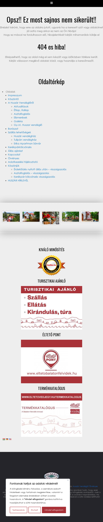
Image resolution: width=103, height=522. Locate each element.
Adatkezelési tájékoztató (23, 161)
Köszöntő (13, 99)
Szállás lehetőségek (19, 132)
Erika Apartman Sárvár (27, 143)
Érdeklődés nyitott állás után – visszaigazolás (40, 169)
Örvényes (13, 158)
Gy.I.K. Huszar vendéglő (28, 124)
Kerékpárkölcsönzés (20, 147)
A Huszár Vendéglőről (21, 102)
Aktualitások (21, 106)
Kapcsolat (14, 154)
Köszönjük (13, 165)
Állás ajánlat (15, 150)
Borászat (13, 128)
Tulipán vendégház (25, 139)
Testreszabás (18, 510)
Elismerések (20, 117)
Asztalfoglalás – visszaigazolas (31, 173)
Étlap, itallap (21, 110)
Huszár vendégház (25, 136)
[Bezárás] (68, 480)
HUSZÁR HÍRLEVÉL (18, 180)
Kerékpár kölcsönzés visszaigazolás (34, 176)
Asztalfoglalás (22, 113)
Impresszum (15, 95)
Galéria (18, 121)
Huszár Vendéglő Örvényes (85, 486)
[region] (38, 497)
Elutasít (34, 510)
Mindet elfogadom (54, 510)
